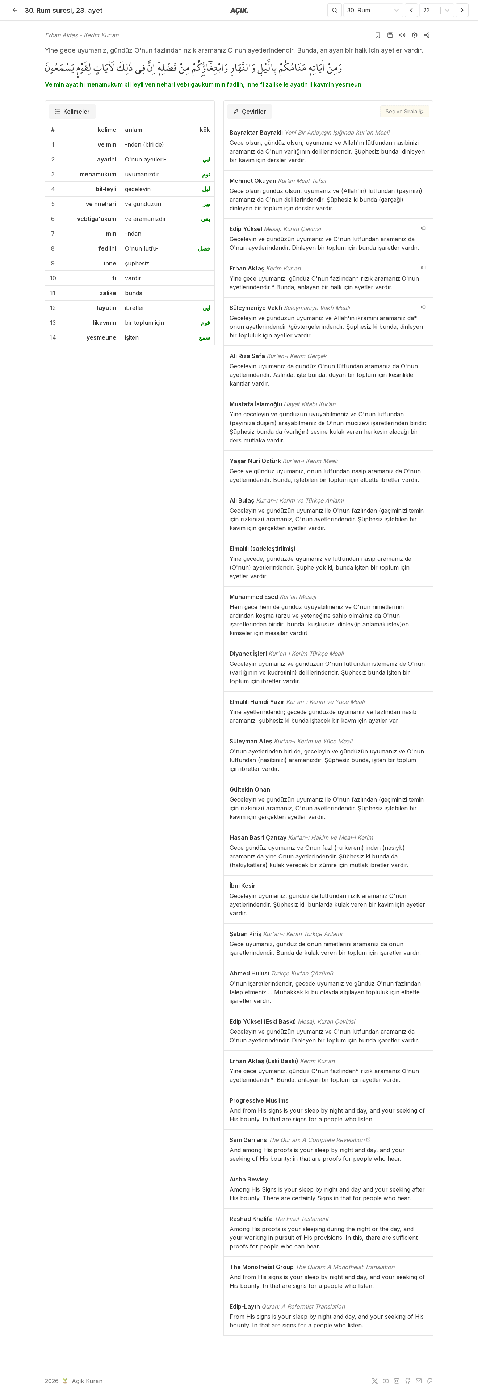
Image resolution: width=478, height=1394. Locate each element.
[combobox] (348, 10)
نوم (206, 174)
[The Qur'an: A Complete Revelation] (368, 1139)
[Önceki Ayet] (411, 10)
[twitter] (375, 1381)
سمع (204, 337)
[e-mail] (418, 1381)
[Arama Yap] (334, 10)
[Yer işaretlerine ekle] (378, 35)
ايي (206, 159)
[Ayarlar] (414, 35)
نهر (206, 203)
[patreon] (430, 1381)
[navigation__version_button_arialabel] (423, 228)
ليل (206, 189)
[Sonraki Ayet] (462, 10)
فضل (204, 248)
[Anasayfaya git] (239, 10)
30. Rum (48, 10)
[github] (407, 1381)
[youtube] (385, 1381)
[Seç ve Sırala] (404, 111)
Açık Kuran (81, 1381)
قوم (205, 322)
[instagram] (396, 1381)
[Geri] (15, 10)
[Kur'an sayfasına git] (390, 35)
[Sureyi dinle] (402, 35)
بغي (205, 218)
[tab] (72, 111)
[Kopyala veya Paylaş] (427, 35)
